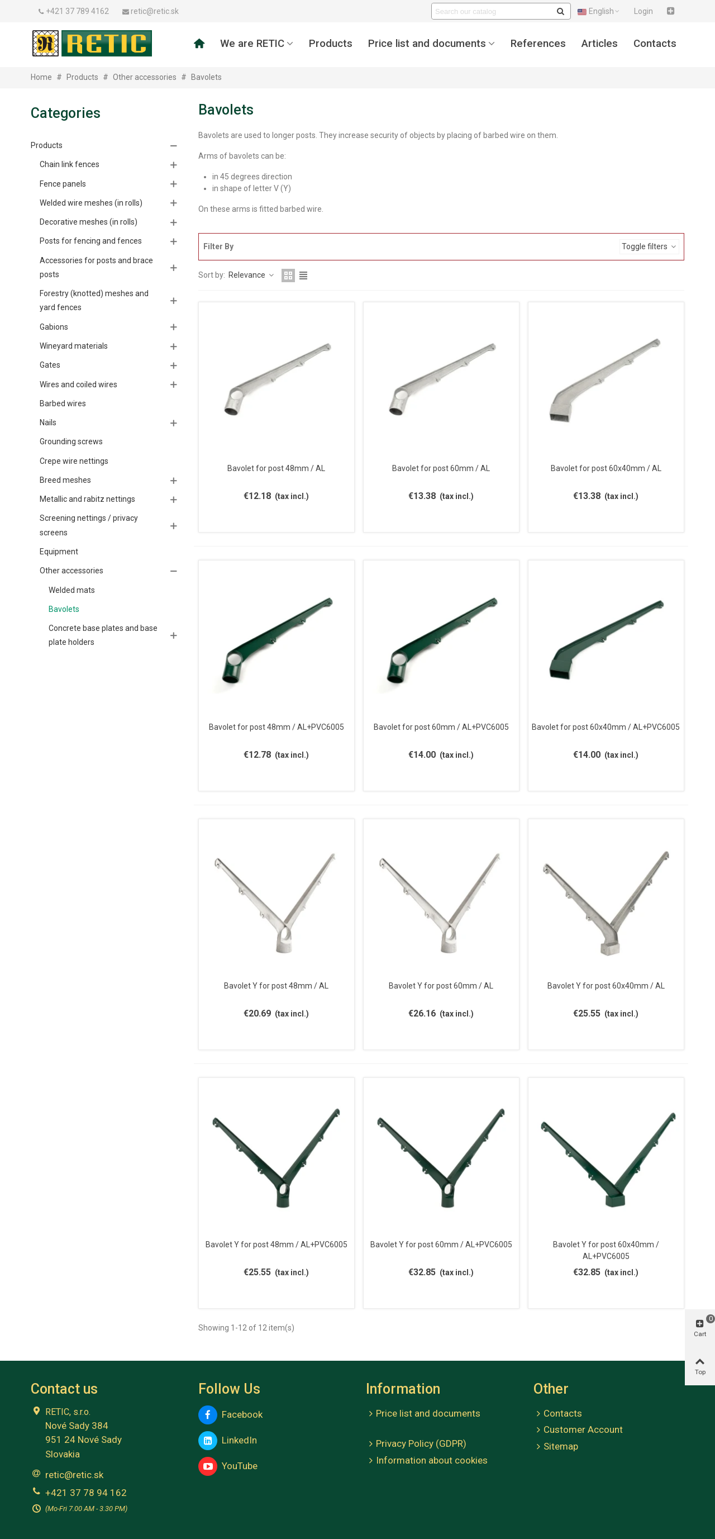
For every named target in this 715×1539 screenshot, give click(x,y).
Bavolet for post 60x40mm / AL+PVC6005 (606, 727)
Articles (599, 43)
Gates (50, 364)
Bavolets (64, 609)
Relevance (251, 274)
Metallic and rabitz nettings (87, 499)
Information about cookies (427, 1461)
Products (330, 43)
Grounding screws (71, 441)
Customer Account (578, 1430)
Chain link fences (69, 164)
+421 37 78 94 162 (86, 1492)
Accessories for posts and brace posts (96, 267)
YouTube (228, 1466)
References (538, 43)
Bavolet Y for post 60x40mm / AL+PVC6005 (606, 1250)
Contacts (654, 43)
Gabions (54, 326)
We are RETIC (252, 43)
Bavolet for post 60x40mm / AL (606, 468)
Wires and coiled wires (78, 384)
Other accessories (71, 570)
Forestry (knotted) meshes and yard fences (94, 300)
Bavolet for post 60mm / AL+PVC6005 (441, 727)
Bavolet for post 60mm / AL (441, 468)
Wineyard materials (74, 345)
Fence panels (63, 183)
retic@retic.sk (74, 1474)
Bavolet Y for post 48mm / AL (276, 985)
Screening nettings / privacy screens (89, 525)
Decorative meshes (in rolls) (88, 221)
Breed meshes (65, 480)
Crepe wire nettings (74, 461)
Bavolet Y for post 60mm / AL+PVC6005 (441, 1244)
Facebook (230, 1414)
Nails (48, 422)
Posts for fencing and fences (91, 240)
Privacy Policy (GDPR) (416, 1444)
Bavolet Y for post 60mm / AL (441, 985)
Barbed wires (63, 403)
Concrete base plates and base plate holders (103, 635)
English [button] (599, 11)
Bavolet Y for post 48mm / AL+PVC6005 (276, 1244)
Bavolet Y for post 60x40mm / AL (606, 985)
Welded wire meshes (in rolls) (91, 202)
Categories (66, 113)
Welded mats (72, 590)
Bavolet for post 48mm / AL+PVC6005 (276, 727)
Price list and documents (427, 43)
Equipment (59, 551)
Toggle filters (649, 246)
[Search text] (492, 11)
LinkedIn (227, 1440)
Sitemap (555, 1447)
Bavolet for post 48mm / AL (276, 468)
